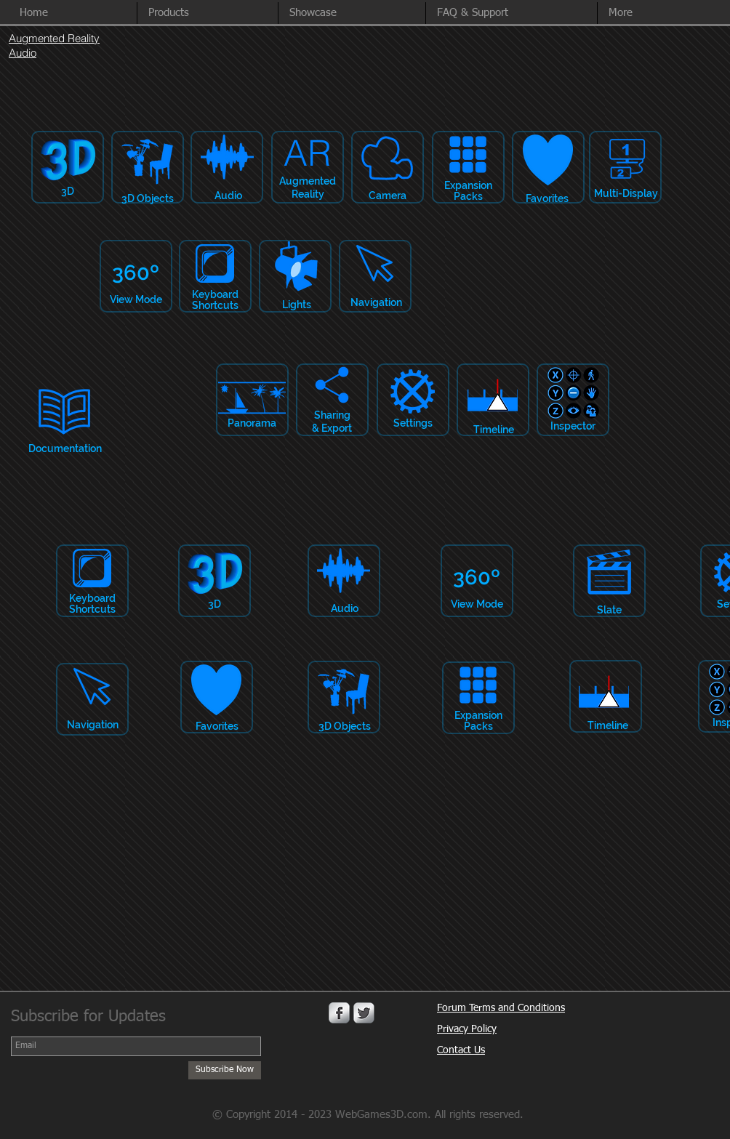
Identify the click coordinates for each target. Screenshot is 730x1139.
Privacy (454, 1029)
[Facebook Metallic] (339, 1012)
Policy (484, 1029)
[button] (659, 13)
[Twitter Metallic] (363, 1012)
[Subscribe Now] (224, 1070)
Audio (22, 53)
